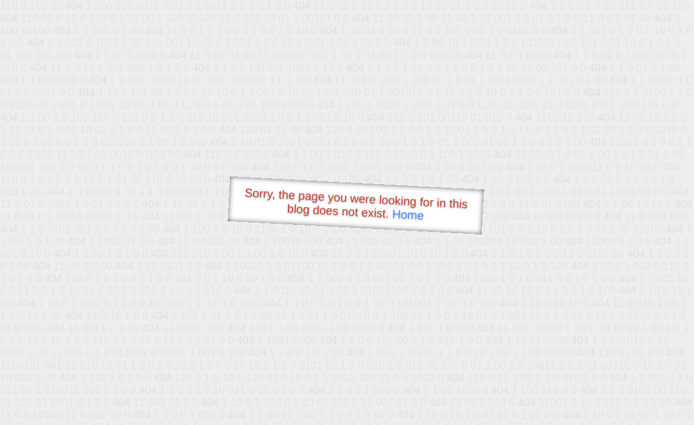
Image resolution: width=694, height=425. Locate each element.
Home (408, 214)
